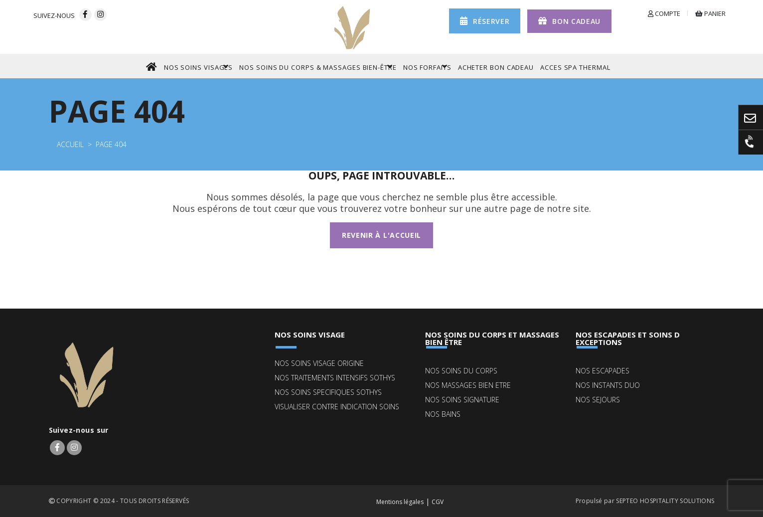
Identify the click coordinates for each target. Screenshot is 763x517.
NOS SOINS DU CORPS (461, 370)
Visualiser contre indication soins (337, 406)
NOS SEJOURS (598, 399)
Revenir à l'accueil (381, 235)
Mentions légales (400, 502)
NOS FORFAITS (427, 66)
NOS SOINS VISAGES (198, 66)
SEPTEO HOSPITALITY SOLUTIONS (665, 501)
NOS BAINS (442, 414)
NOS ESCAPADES (602, 370)
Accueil (70, 144)
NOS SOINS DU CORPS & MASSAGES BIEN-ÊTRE (318, 66)
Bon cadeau (569, 20)
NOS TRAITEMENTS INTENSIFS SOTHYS (335, 377)
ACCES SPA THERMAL (575, 67)
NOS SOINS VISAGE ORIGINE (319, 363)
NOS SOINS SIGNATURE (462, 399)
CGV (438, 502)
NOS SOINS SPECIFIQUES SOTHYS (328, 392)
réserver (484, 20)
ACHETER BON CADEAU (496, 67)
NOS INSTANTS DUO (608, 385)
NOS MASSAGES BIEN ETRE (468, 385)
